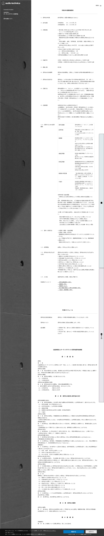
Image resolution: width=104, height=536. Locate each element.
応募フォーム (101, 335)
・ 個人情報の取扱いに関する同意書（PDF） (69, 287)
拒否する (91, 532)
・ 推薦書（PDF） (62, 284)
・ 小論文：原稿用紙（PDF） (65, 289)
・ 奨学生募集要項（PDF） (65, 282)
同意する (73, 532)
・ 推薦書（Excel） (63, 286)
